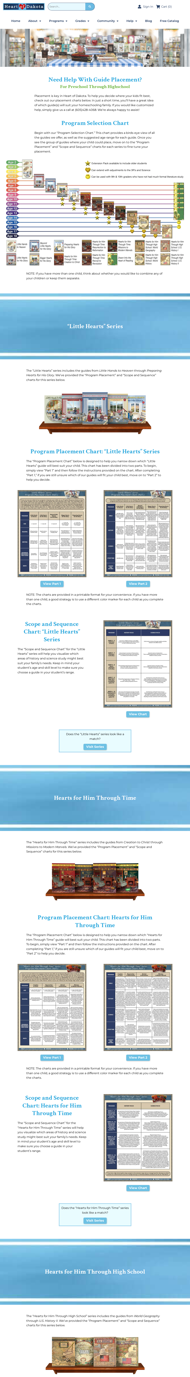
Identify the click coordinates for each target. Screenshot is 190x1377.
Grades (82, 21)
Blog (148, 21)
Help (131, 21)
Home (15, 21)
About (34, 21)
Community (107, 21)
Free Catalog (169, 21)
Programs (58, 21)
